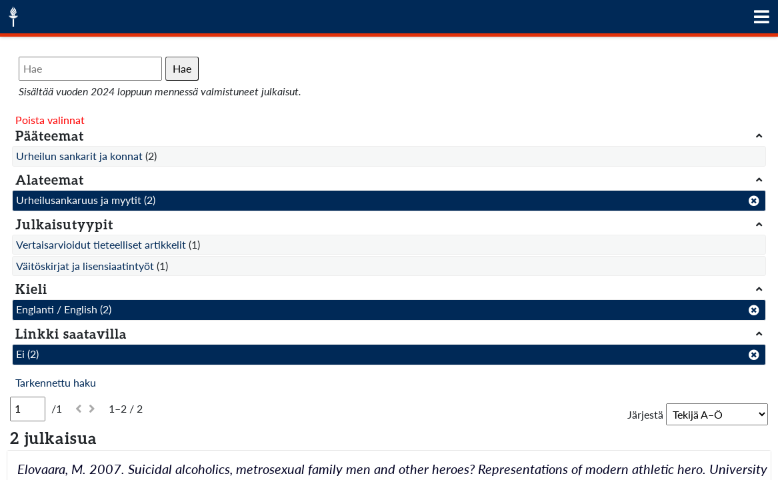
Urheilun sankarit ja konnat (79, 155)
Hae (182, 68)
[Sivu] (27, 409)
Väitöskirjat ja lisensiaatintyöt (85, 265)
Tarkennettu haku (55, 382)
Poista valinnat (50, 119)
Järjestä (645, 414)
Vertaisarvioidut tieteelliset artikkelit (101, 244)
